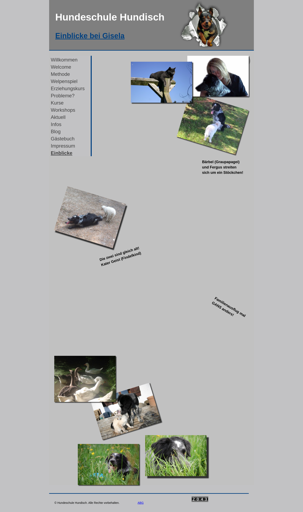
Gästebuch (63, 138)
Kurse (57, 103)
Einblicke (61, 153)
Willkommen (64, 60)
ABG (141, 502)
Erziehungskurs (68, 88)
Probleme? (63, 95)
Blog (56, 131)
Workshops (63, 110)
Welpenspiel (64, 81)
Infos (56, 124)
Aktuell (58, 117)
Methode (60, 74)
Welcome (61, 67)
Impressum (63, 146)
